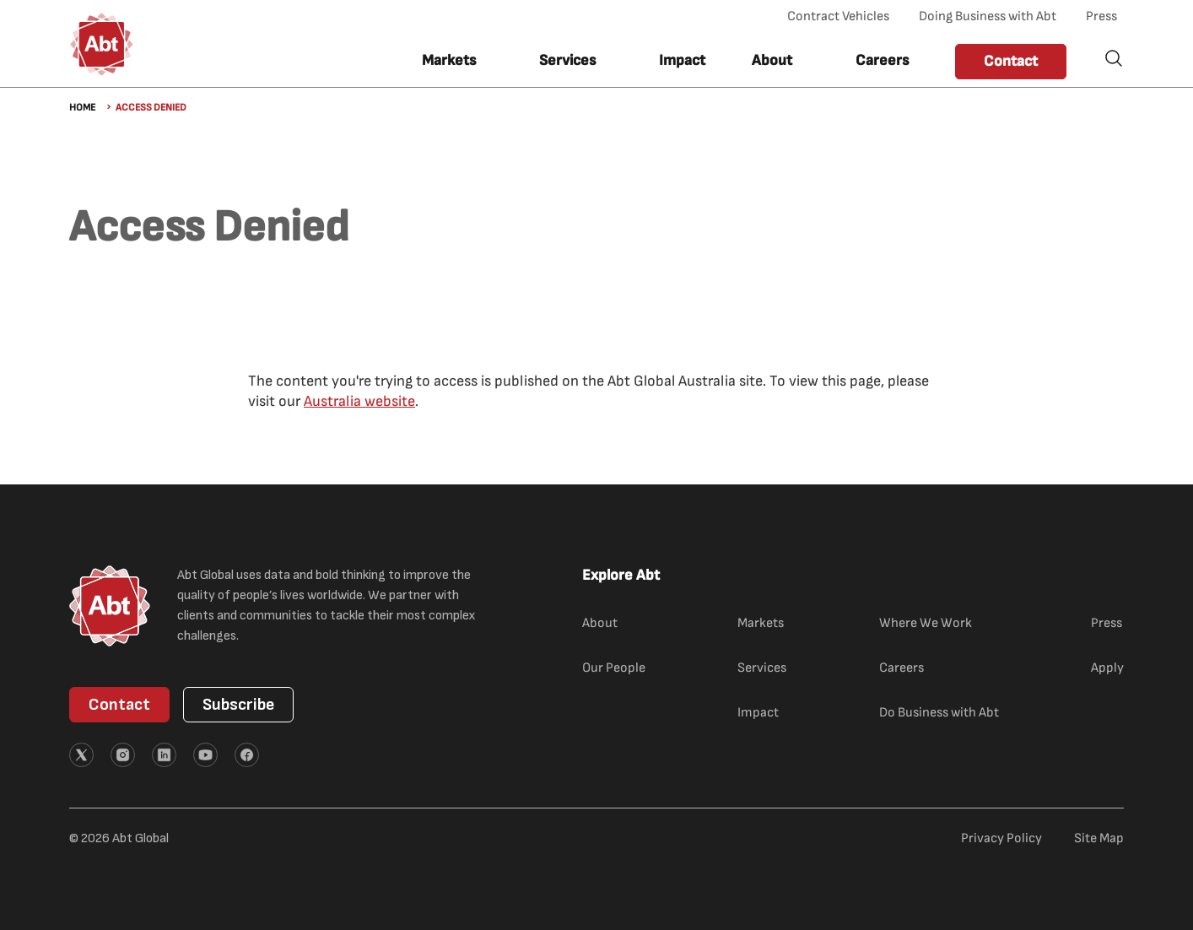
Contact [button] (1011, 61)
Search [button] (1114, 58)
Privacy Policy (1001, 838)
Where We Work (925, 623)
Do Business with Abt (939, 713)
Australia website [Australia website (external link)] (359, 401)
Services (761, 668)
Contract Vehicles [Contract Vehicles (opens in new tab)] (838, 16)
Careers (882, 60)
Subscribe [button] (238, 705)
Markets (760, 623)
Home (82, 107)
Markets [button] (449, 60)
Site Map (1099, 838)
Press (1101, 16)
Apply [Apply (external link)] (1107, 668)
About (600, 623)
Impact (682, 60)
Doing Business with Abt (987, 16)
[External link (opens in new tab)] (81, 755)
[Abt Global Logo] (101, 44)
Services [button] (567, 60)
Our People (613, 668)
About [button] (772, 60)
